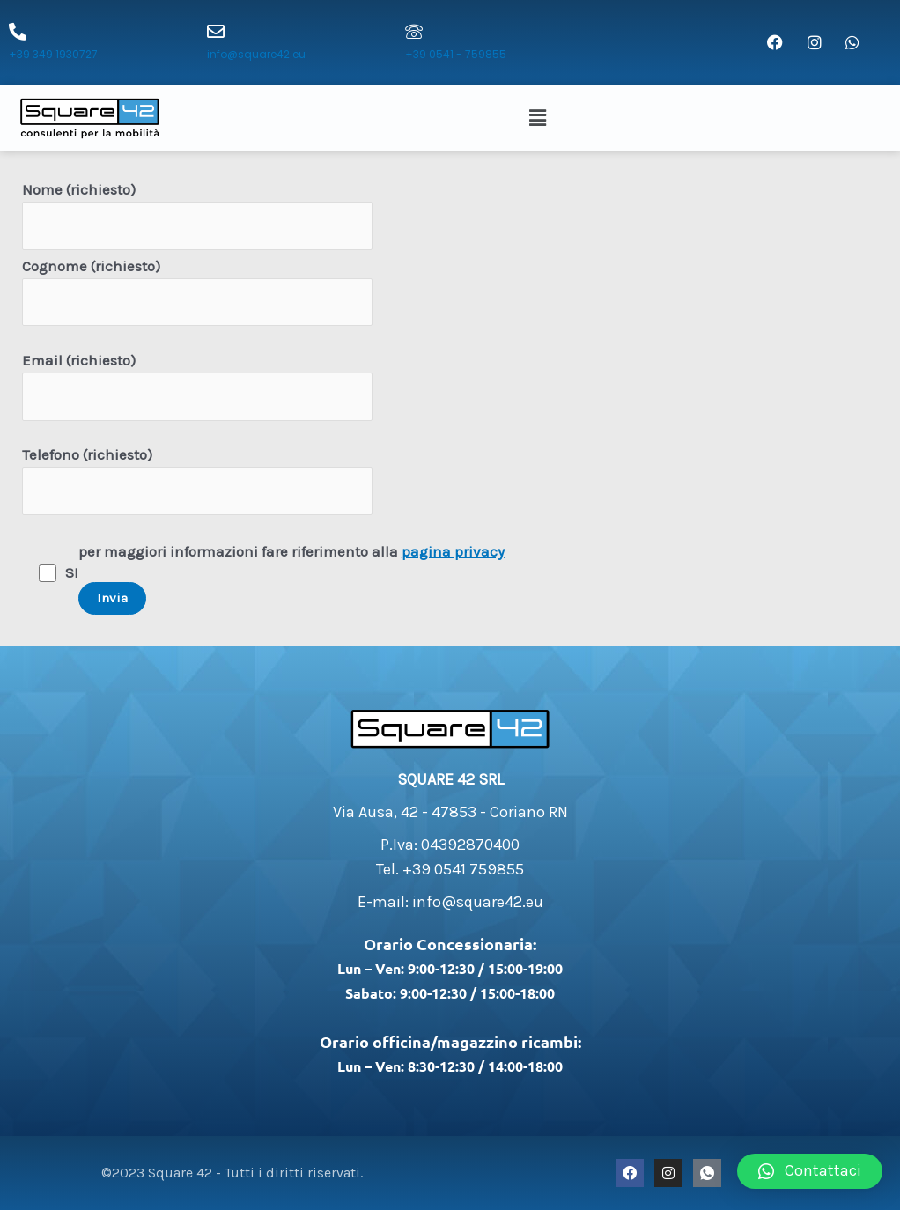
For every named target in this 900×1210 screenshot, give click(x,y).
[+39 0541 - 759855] (414, 32)
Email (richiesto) (197, 386)
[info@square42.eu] (216, 32)
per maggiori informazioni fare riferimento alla (291, 578)
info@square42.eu (256, 54)
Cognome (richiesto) (197, 292)
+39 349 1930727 (53, 54)
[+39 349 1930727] (17, 32)
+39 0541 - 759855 (455, 54)
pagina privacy (453, 551)
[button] (539, 118)
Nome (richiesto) (197, 215)
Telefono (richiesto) (197, 480)
